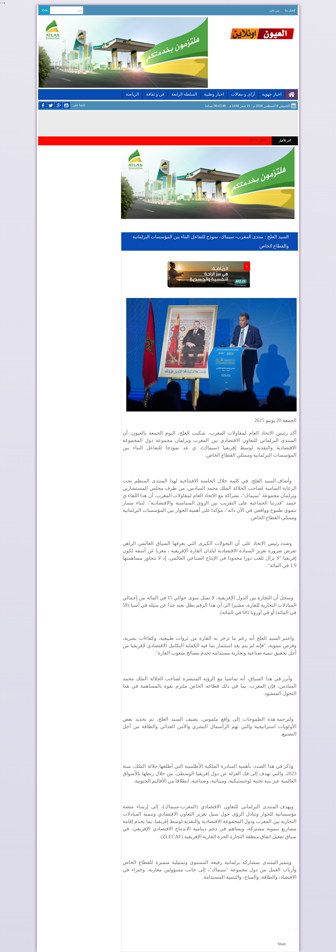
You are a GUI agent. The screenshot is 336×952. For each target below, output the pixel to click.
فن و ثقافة (155, 94)
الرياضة (132, 94)
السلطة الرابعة (184, 94)
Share (281, 944)
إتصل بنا (290, 10)
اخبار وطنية (214, 94)
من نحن (274, 10)
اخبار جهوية (271, 94)
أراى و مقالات (243, 94)
